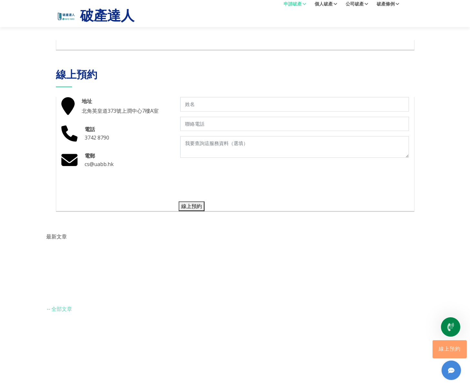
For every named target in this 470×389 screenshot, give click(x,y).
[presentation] (229, 186)
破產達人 (95, 16)
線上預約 (450, 349)
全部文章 (59, 308)
